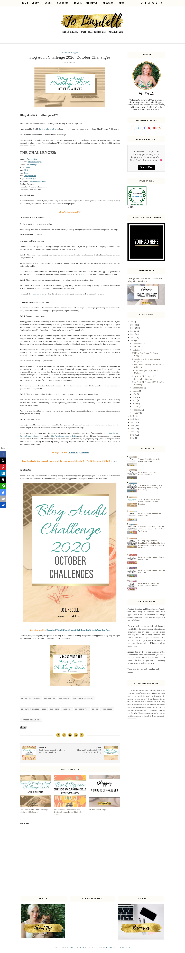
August (136, 391)
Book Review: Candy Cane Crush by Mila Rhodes (149, 584)
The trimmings (31, 165)
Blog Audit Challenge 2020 (33, 709)
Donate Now (146, 167)
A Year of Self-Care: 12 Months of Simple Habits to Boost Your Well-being (151, 528)
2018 (132, 419)
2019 (132, 416)
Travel (78, 3)
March (136, 406)
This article (85, 274)
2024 (132, 328)
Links (26, 173)
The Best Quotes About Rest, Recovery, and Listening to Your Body (150, 487)
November (138, 347)
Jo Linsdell (107, 709)
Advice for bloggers (70, 52)
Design (27, 167)
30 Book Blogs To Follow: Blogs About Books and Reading (149, 501)
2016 (132, 425)
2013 (132, 435)
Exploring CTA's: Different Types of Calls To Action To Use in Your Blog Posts (78, 630)
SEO (26, 170)
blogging (67, 709)
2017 (132, 422)
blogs (95, 709)
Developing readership (37, 181)
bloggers (54, 709)
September (138, 388)
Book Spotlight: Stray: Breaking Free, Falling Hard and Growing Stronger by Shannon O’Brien (151, 544)
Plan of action (32, 159)
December (138, 343)
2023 (132, 331)
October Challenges (30, 720)
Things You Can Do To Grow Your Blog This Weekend (144, 279)
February (137, 410)
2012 (132, 438)
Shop (121, 3)
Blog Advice (49, 698)
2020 (132, 340)
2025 (132, 325)
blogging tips (82, 709)
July (134, 394)
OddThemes (77, 947)
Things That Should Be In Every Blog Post (149, 460)
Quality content (30, 176)
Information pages (35, 162)
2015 (132, 428)
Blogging (63, 3)
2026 (132, 321)
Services (109, 3)
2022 (132, 334)
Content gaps (31, 178)
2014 (132, 432)
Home (25, 3)
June (135, 397)
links (33, 386)
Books (48, 3)
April (135, 403)
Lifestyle (92, 3)
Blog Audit (64, 698)
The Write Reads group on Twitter (64, 436)
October (137, 350)
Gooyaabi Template (118, 947)
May (135, 400)
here (115, 461)
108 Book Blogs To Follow (78, 453)
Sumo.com (37, 294)
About (36, 3)
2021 (132, 337)
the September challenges (48, 129)
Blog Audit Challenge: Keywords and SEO (147, 473)
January (136, 413)
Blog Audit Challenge (83, 698)
